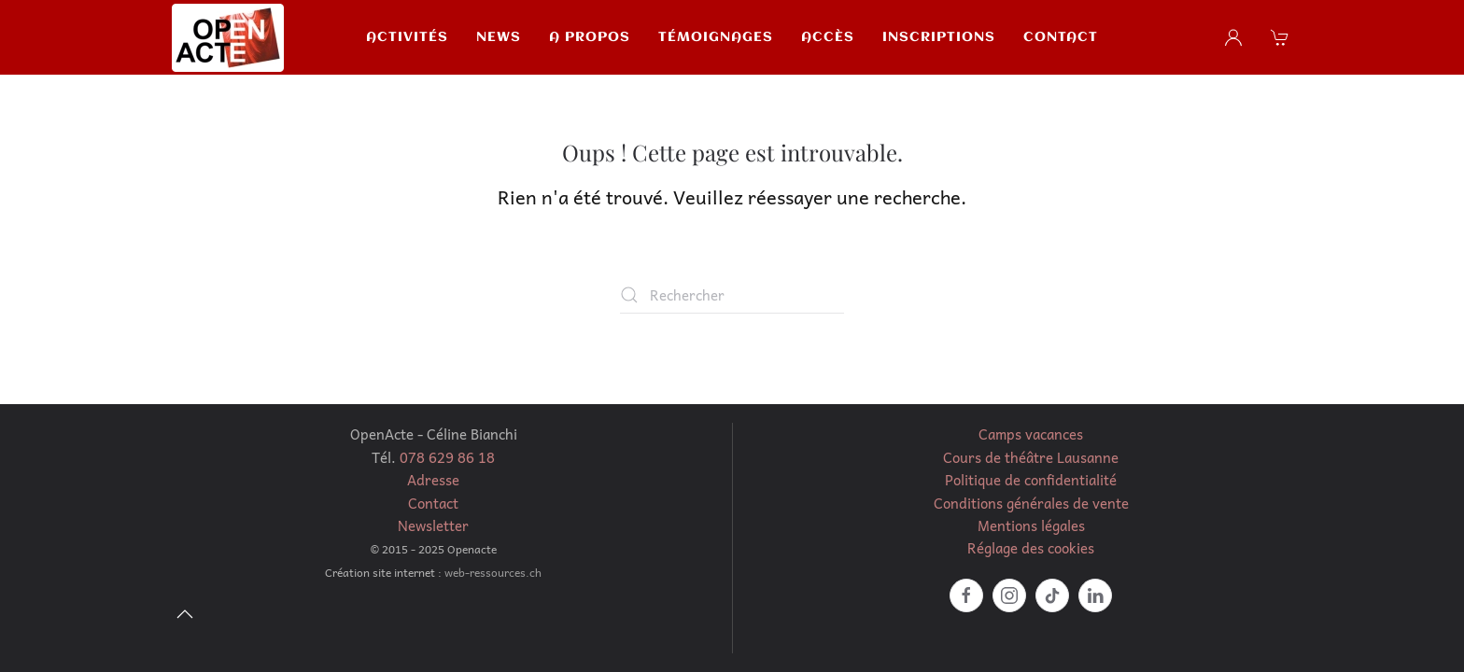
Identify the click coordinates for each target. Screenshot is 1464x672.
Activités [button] (407, 37)
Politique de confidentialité (1031, 480)
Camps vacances (1030, 434)
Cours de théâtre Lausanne (1031, 457)
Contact (1060, 37)
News (498, 37)
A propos (589, 37)
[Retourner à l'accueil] (228, 37)
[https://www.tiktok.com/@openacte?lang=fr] (1052, 595)
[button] (1282, 37)
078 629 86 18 (447, 457)
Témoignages (715, 37)
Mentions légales (1031, 525)
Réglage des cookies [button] (1030, 548)
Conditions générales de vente (1031, 503)
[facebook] (966, 595)
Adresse (433, 480)
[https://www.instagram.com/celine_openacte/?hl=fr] (1009, 595)
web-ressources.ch (493, 572)
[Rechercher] (732, 295)
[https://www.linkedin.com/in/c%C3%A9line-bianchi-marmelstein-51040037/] (1095, 595)
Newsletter (433, 525)
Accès (827, 37)
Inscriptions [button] (938, 37)
